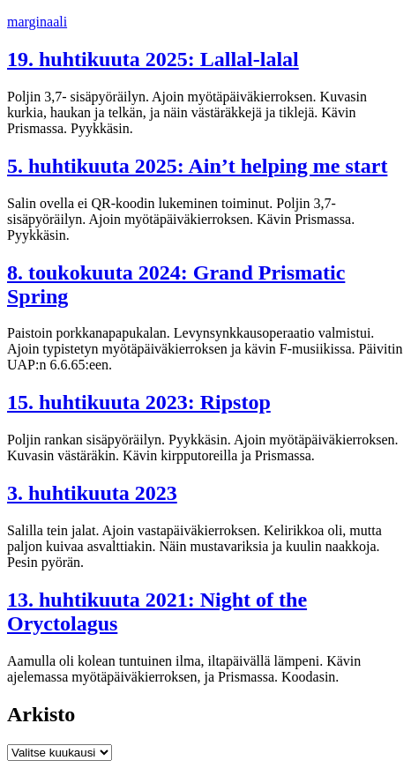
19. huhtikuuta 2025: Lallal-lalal (153, 59)
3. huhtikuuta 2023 (92, 492)
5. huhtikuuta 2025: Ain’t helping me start (197, 165)
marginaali (37, 21)
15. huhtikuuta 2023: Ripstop (139, 402)
